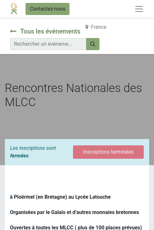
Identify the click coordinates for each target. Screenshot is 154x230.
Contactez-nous (47, 9)
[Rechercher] (92, 44)
